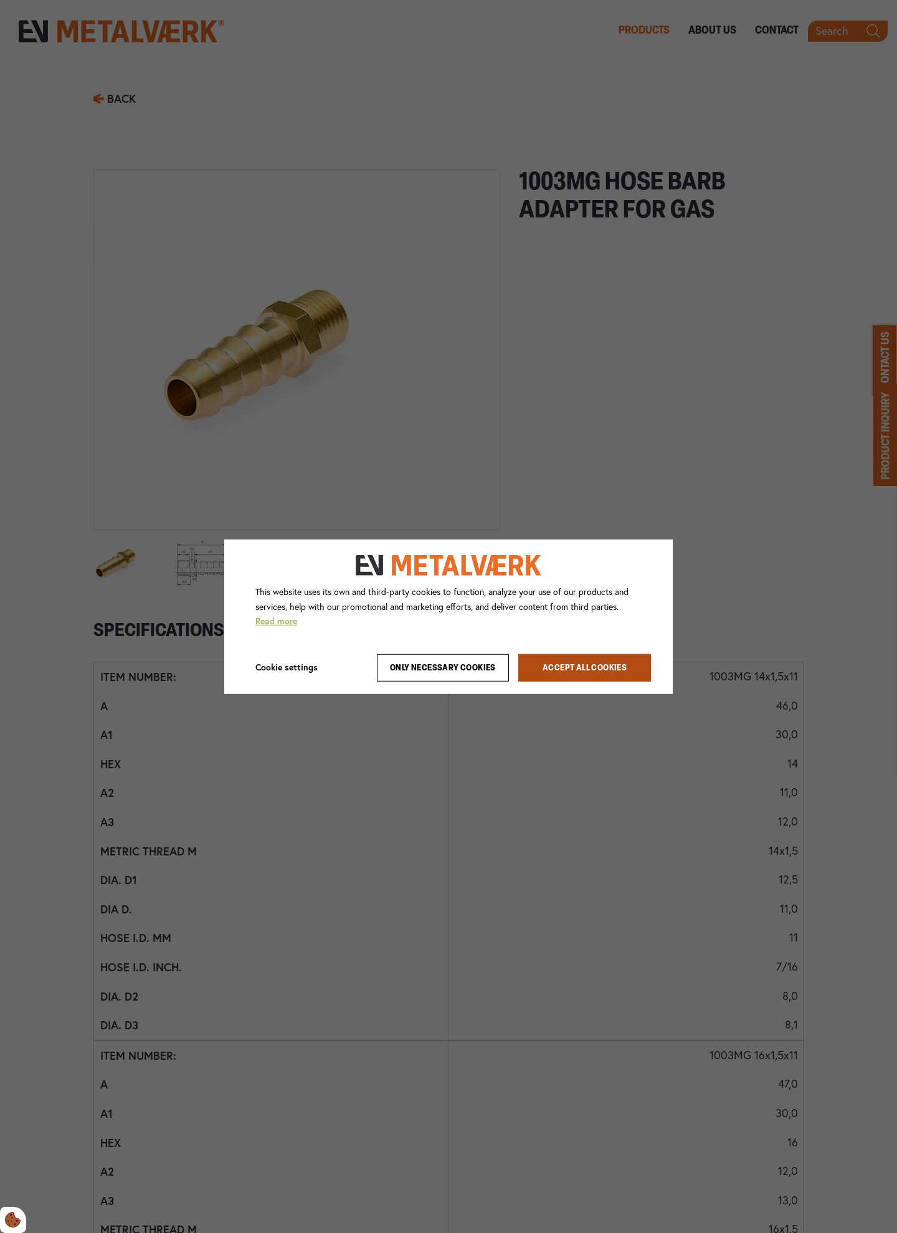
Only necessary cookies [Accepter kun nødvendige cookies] (443, 667)
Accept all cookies (585, 667)
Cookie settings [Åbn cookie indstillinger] (286, 667)
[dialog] (448, 616)
